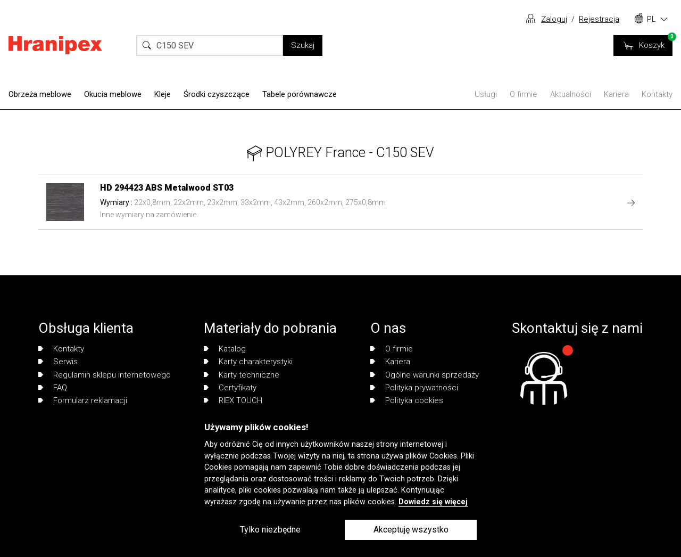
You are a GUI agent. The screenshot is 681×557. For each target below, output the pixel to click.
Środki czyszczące (217, 94)
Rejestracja (599, 19)
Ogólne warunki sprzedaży (424, 375)
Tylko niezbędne (270, 530)
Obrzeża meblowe (40, 94)
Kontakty (657, 94)
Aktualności (570, 94)
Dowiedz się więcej (433, 501)
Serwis (58, 361)
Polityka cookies (406, 400)
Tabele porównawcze (299, 94)
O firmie (523, 94)
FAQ (52, 387)
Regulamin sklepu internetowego (104, 375)
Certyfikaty (230, 387)
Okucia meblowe (113, 94)
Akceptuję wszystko (411, 530)
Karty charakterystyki (248, 361)
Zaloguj (554, 19)
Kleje (162, 94)
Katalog (225, 349)
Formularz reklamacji (82, 400)
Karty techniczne (241, 375)
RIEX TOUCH (233, 400)
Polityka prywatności (414, 387)
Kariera (616, 94)
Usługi (486, 94)
